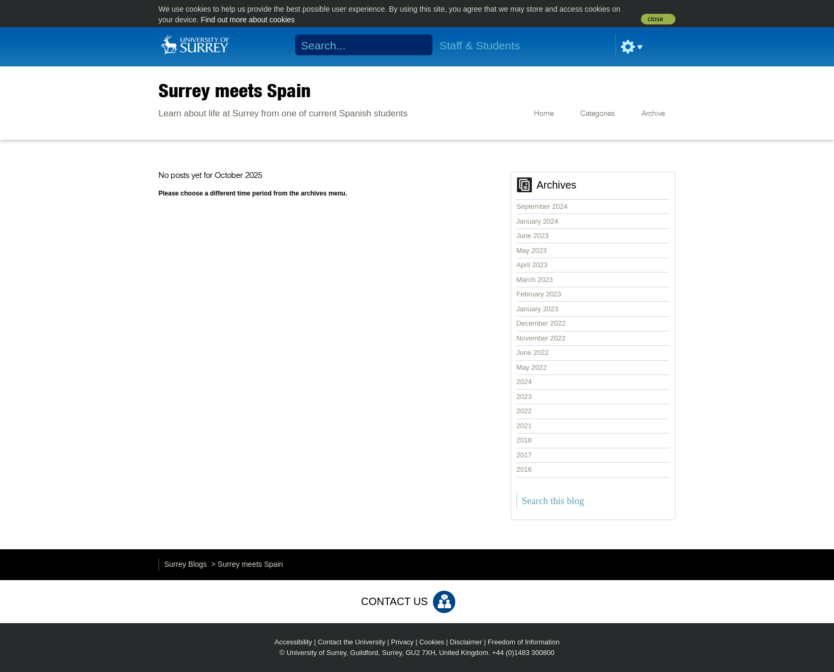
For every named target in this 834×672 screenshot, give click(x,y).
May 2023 (531, 250)
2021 (524, 426)
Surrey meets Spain (235, 90)
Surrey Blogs (185, 564)
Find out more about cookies (248, 19)
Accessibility (293, 642)
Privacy (402, 642)
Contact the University (351, 642)
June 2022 (532, 352)
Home (544, 113)
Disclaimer (466, 642)
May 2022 (531, 367)
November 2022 (541, 338)
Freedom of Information (524, 642)
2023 (524, 397)
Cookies (431, 642)
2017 (524, 455)
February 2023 (539, 294)
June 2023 (532, 236)
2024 (524, 382)
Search (418, 45)
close (655, 19)
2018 (524, 440)
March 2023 (534, 280)
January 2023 (537, 309)
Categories (597, 113)
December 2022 (541, 323)
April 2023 (532, 265)
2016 (524, 469)
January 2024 (537, 221)
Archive (653, 113)
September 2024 (542, 206)
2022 (524, 411)
